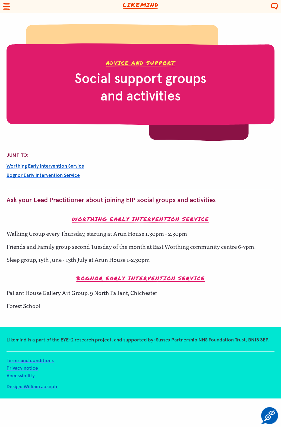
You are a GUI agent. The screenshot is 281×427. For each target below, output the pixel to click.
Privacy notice (22, 368)
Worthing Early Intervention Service (45, 166)
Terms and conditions (30, 360)
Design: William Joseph (32, 386)
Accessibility (21, 375)
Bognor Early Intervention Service (43, 175)
